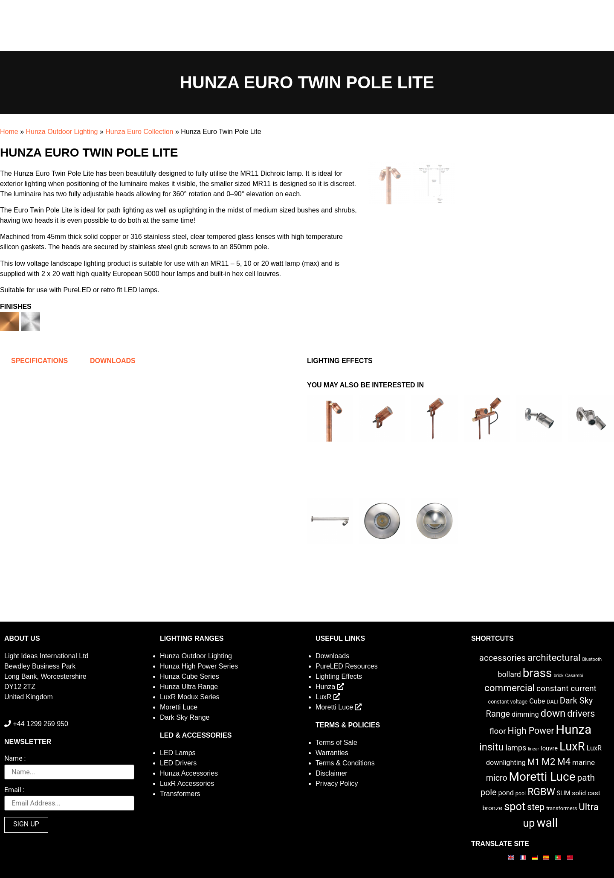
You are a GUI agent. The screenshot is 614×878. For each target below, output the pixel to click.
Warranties (332, 752)
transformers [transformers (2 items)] (561, 808)
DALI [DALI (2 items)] (552, 701)
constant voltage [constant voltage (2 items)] (508, 701)
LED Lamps (178, 752)
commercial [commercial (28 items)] (509, 687)
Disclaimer (332, 773)
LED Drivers (178, 763)
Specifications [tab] (39, 360)
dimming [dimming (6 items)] (525, 714)
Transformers (180, 793)
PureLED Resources (347, 666)
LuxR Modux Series (190, 697)
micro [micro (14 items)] (496, 778)
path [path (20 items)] (586, 778)
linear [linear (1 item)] (533, 749)
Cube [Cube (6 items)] (537, 701)
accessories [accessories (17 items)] (502, 658)
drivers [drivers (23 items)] (581, 713)
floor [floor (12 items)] (497, 731)
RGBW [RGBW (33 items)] (541, 792)
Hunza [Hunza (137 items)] (573, 729)
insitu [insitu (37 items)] (491, 747)
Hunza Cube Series (189, 676)
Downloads (332, 656)
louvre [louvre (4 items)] (549, 748)
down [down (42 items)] (553, 713)
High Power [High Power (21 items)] (531, 730)
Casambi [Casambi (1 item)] (574, 675)
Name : (15, 758)
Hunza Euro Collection (139, 131)
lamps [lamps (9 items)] (515, 748)
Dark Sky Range (185, 717)
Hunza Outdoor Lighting (62, 131)
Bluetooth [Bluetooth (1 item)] (592, 659)
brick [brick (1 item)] (558, 675)
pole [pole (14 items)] (488, 792)
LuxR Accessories (187, 783)
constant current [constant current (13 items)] (566, 688)
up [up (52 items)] (529, 823)
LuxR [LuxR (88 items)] (572, 746)
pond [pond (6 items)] (506, 793)
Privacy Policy (337, 783)
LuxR (328, 697)
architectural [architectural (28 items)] (554, 657)
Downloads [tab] (113, 360)
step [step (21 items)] (535, 807)
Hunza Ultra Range (189, 686)
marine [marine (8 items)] (583, 762)
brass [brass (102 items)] (537, 673)
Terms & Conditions (345, 763)
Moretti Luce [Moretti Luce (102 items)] (542, 777)
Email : (14, 790)
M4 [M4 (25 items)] (564, 761)
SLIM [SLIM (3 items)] (563, 793)
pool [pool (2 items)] (521, 793)
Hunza (330, 686)
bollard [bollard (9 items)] (509, 674)
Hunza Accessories (189, 773)
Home (9, 131)
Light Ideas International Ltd (46, 656)
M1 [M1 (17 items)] (533, 762)
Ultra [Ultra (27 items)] (589, 806)
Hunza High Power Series (199, 666)
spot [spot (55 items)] (514, 806)
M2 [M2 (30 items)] (549, 762)
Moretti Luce (178, 707)
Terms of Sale (336, 742)
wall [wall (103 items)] (547, 823)
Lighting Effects (339, 676)
